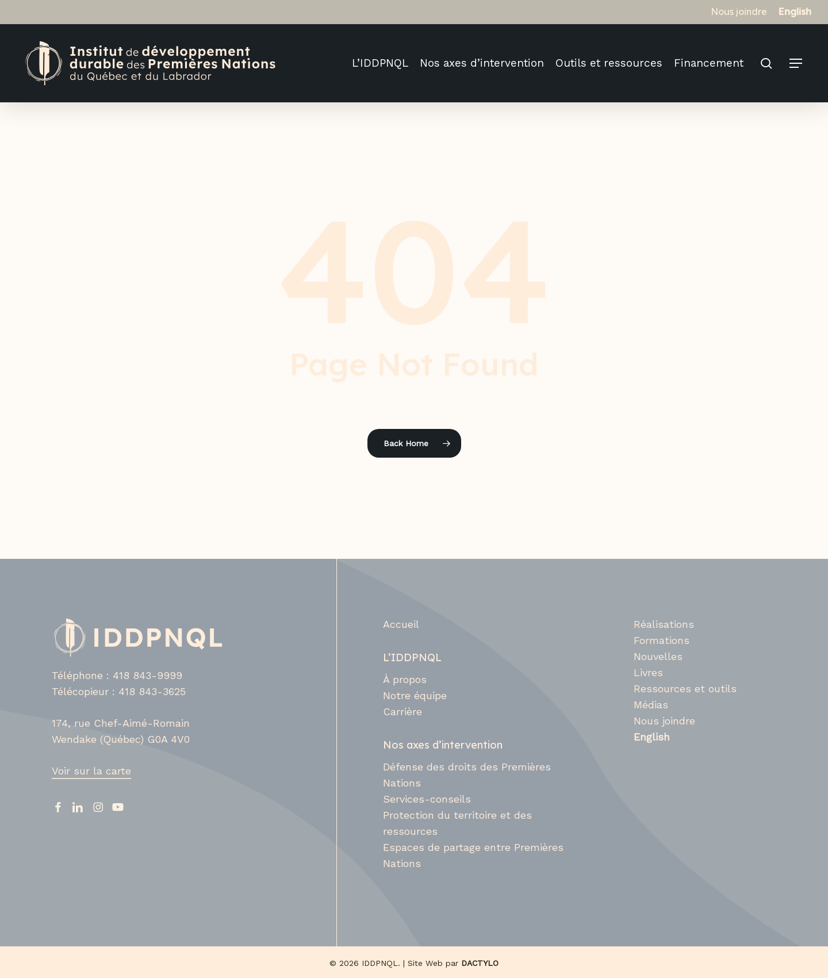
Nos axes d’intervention (443, 744)
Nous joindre (664, 721)
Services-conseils (427, 799)
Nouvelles (658, 656)
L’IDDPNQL (412, 657)
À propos (405, 679)
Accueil (401, 624)
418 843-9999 (147, 675)
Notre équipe (415, 695)
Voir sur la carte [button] (91, 771)
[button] (796, 63)
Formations (661, 640)
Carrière (402, 711)
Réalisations (664, 624)
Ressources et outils (685, 688)
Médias (651, 705)
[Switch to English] (795, 11)
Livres (648, 672)
